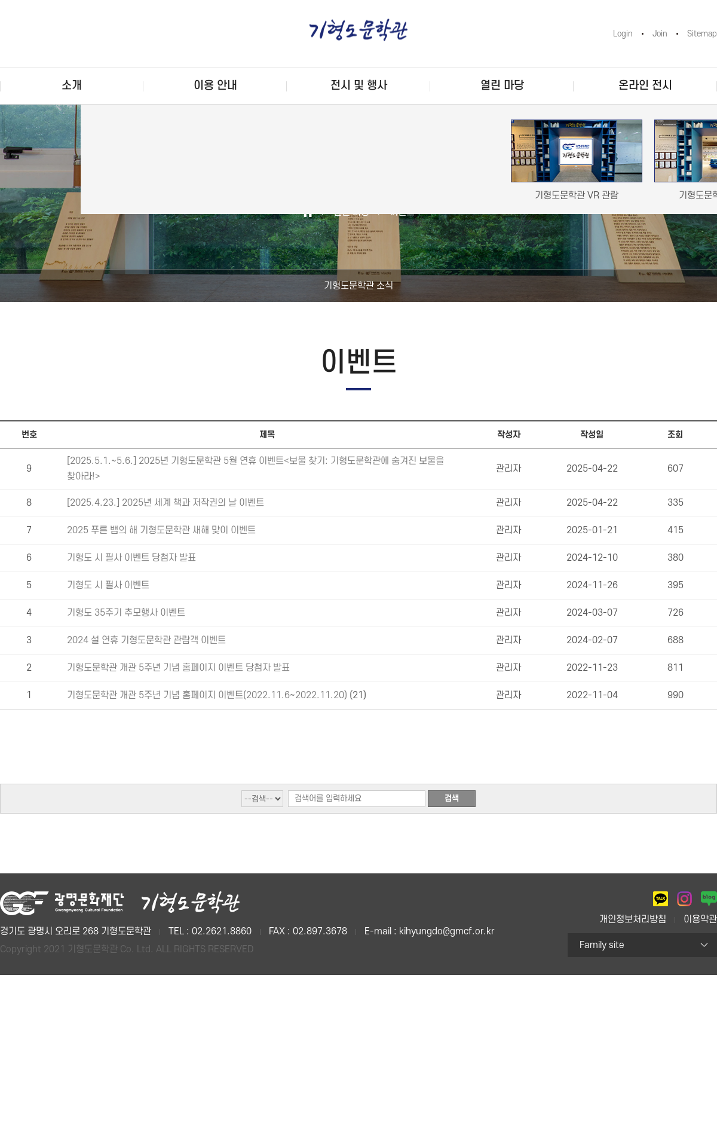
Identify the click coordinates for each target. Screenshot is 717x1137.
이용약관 (700, 919)
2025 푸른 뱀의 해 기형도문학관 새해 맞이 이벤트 (161, 530)
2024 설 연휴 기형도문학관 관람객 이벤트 (146, 640)
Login (623, 34)
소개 (72, 86)
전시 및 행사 (358, 86)
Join (659, 34)
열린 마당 (502, 86)
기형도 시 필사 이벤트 (108, 585)
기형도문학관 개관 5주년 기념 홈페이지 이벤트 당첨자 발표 (178, 667)
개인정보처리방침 (632, 919)
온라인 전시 (645, 86)
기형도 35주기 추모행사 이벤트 (126, 612)
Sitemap (702, 34)
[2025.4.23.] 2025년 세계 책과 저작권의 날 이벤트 (165, 502)
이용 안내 (215, 86)
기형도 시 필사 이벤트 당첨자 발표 (131, 557)
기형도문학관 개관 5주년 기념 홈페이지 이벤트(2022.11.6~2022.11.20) (208, 695)
